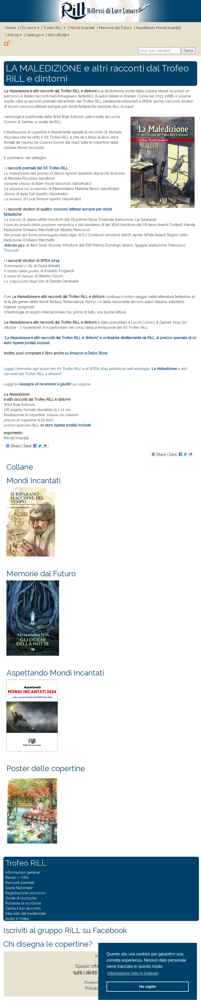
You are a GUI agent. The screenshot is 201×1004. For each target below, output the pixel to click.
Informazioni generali (22, 872)
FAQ (25, 877)
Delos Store (97, 353)
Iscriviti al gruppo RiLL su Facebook (65, 930)
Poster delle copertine (45, 768)
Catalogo (33, 35)
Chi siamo (28, 28)
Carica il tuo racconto (23, 908)
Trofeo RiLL (53, 28)
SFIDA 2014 (49, 261)
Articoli (13, 35)
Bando (10, 877)
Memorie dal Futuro (115, 28)
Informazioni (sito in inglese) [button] (132, 973)
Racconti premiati (19, 883)
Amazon (76, 353)
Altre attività (57, 35)
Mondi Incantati (82, 28)
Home (10, 28)
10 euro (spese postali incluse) (65, 425)
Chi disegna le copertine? (47, 943)
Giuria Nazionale (18, 888)
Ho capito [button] (147, 986)
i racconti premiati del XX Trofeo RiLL (37, 168)
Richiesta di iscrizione (23, 903)
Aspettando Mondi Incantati (158, 28)
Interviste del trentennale (25, 913)
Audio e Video (17, 919)
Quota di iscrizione (20, 898)
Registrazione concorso (25, 893)
